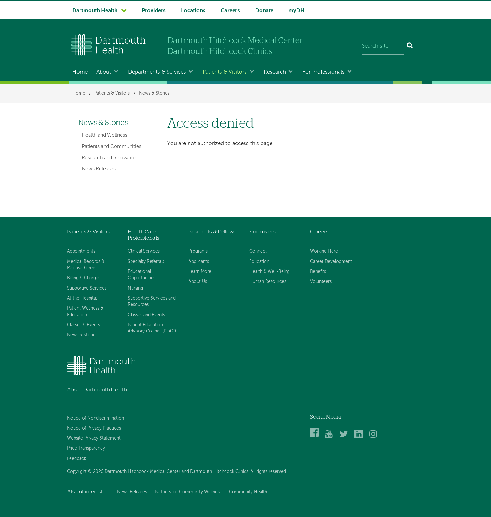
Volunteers (321, 281)
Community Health (248, 492)
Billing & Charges (83, 278)
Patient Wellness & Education (85, 311)
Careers (230, 10)
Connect (258, 251)
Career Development (331, 261)
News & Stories (154, 93)
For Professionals (323, 72)
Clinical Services (144, 251)
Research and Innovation (109, 157)
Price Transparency (86, 448)
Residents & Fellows (212, 231)
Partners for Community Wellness (188, 492)
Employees (262, 231)
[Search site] (383, 46)
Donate (264, 10)
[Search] (410, 46)
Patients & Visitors (225, 72)
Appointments (81, 251)
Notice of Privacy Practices (94, 428)
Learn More (200, 271)
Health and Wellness (104, 135)
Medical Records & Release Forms (85, 264)
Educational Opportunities (141, 274)
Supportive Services (86, 288)
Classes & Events (83, 325)
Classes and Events (146, 315)
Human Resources (267, 281)
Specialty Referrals (146, 261)
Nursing (135, 288)
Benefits (318, 271)
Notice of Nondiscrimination (95, 418)
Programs (198, 251)
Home (80, 72)
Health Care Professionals (143, 235)
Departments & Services (157, 72)
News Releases (99, 168)
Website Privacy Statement (94, 438)
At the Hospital (82, 298)
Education (259, 261)
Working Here (324, 251)
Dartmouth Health (94, 10)
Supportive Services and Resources (152, 301)
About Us (198, 281)
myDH (296, 10)
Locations (193, 10)
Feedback (76, 459)
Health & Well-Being (269, 271)
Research (275, 72)
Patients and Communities (111, 146)
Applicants (199, 261)
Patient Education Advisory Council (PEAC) (152, 328)
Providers (154, 10)
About (103, 72)
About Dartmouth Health (97, 389)
